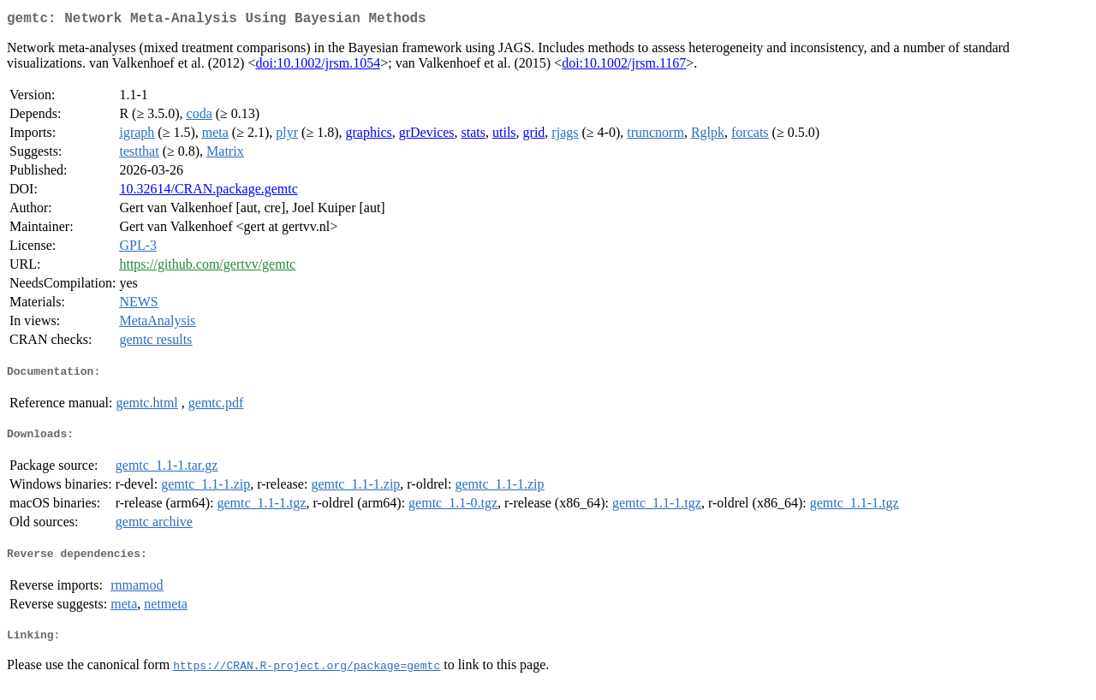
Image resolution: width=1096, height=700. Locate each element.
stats (473, 135)
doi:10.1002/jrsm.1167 (624, 66)
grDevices (427, 135)
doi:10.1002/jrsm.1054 (317, 66)
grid (534, 135)
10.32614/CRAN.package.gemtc (208, 192)
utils (504, 135)
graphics (369, 135)
